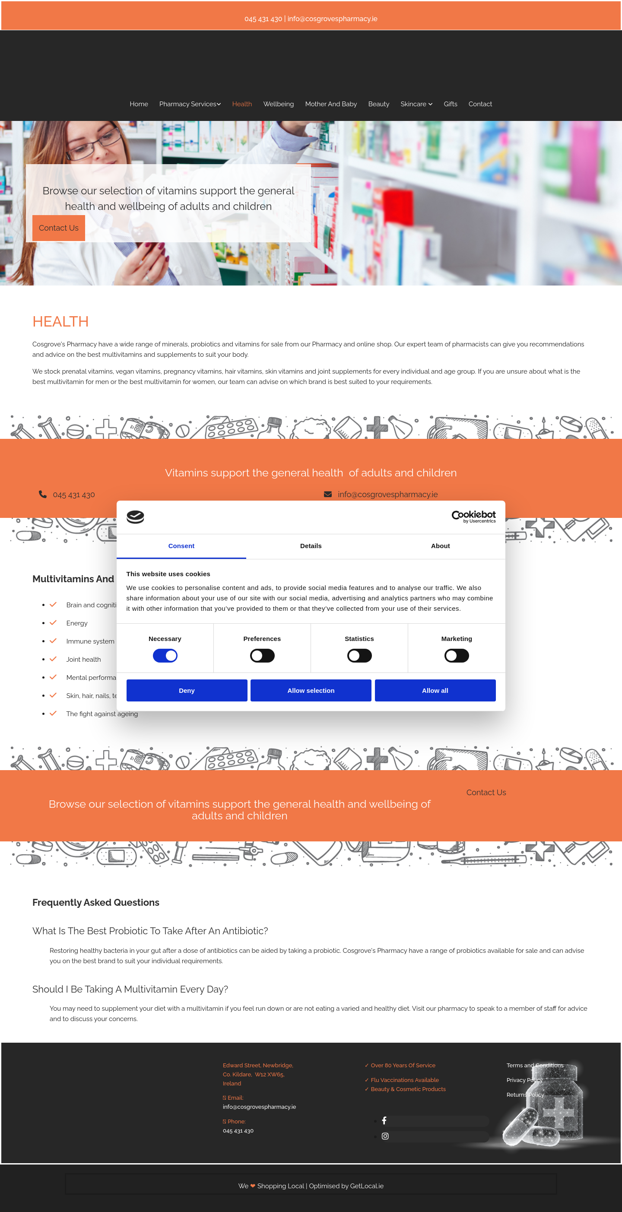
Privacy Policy (525, 1080)
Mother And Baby (331, 104)
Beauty (379, 104)
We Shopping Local (272, 1186)
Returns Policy (525, 1094)
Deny (187, 690)
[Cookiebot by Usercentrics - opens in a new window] (458, 517)
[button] (58, 228)
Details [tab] (311, 545)
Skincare (414, 104)
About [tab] (440, 545)
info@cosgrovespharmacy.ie (259, 1107)
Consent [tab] (181, 545)
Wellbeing (278, 104)
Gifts (450, 104)
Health (242, 104)
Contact (480, 104)
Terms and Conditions (535, 1065)
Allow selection (310, 690)
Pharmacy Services (187, 104)
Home (139, 104)
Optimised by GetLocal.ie (346, 1186)
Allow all (435, 690)
